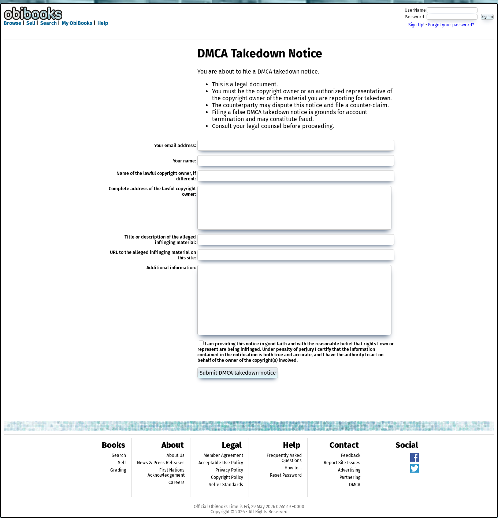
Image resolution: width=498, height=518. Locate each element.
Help (102, 23)
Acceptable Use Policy (220, 462)
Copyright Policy (227, 477)
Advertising (349, 470)
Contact (344, 445)
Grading (118, 470)
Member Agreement (223, 455)
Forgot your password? (451, 24)
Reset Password (286, 475)
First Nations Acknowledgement (166, 473)
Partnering (349, 477)
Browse (12, 23)
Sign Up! (416, 24)
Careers (176, 482)
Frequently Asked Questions (284, 458)
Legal (232, 445)
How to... (293, 467)
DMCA (354, 484)
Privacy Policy (229, 470)
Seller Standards (226, 484)
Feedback (350, 455)
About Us (176, 455)
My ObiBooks (77, 23)
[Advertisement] (249, 18)
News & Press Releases (161, 462)
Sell (30, 23)
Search (48, 23)
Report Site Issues (342, 462)
